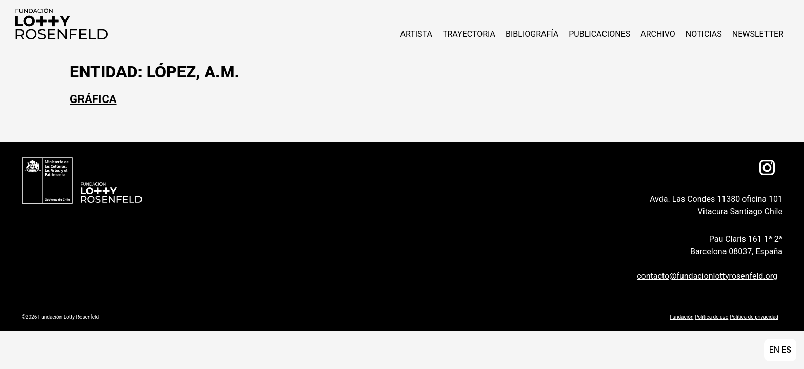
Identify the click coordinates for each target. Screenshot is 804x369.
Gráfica (93, 99)
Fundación (681, 317)
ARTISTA (416, 34)
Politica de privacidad (754, 317)
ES (786, 350)
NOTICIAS (704, 34)
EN (774, 350)
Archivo (657, 34)
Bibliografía (532, 34)
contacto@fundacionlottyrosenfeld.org (707, 276)
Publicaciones (599, 34)
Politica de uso (711, 317)
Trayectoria (469, 34)
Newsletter (757, 34)
